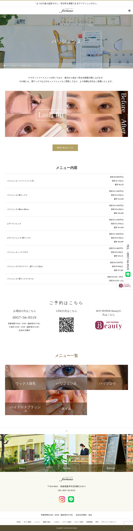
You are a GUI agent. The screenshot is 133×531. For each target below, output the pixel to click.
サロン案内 (27, 522)
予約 (96, 522)
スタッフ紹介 (79, 522)
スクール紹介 (67, 522)
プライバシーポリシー (108, 522)
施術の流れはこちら (65, 148)
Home (19, 522)
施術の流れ (47, 522)
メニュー (37, 522)
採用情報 (89, 522)
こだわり (57, 522)
